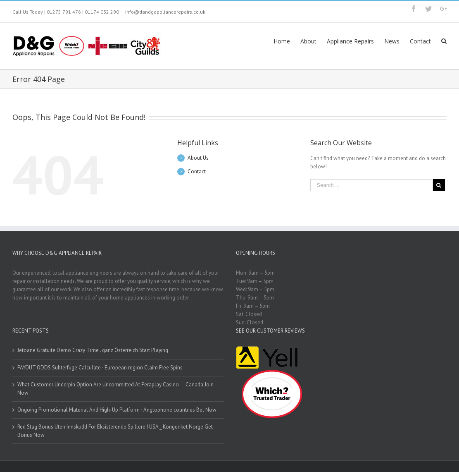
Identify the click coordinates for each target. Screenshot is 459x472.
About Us (198, 157)
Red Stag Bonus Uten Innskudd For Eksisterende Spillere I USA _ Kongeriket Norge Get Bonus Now (115, 430)
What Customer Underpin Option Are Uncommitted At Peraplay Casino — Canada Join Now (115, 388)
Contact (197, 171)
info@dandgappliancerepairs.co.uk (165, 12)
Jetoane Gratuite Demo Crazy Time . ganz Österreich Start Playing (92, 350)
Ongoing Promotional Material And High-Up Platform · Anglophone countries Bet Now (116, 409)
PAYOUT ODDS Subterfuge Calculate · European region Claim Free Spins (100, 367)
